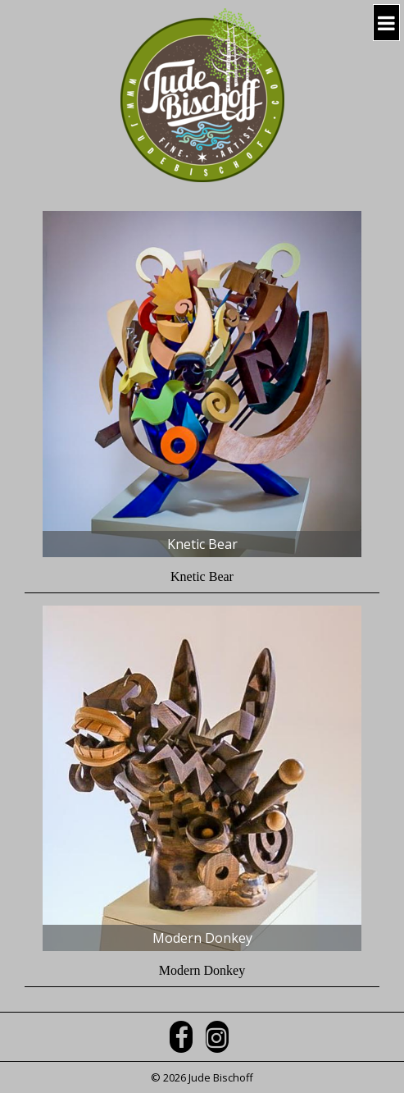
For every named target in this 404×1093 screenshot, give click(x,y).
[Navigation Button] (386, 22)
